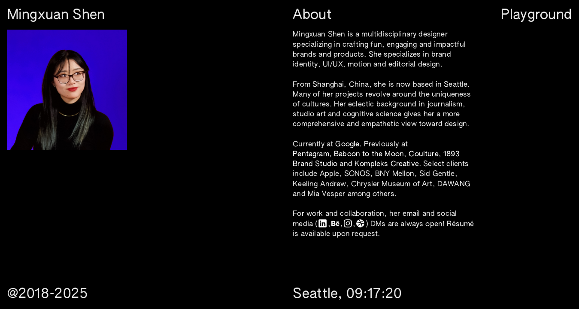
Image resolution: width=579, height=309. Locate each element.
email (411, 214)
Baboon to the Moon (369, 154)
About (312, 15)
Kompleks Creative (387, 164)
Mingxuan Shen (56, 15)
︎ (348, 224)
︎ (360, 224)
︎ (322, 224)
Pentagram (311, 154)
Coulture (423, 154)
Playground (536, 15)
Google (347, 144)
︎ (335, 224)
